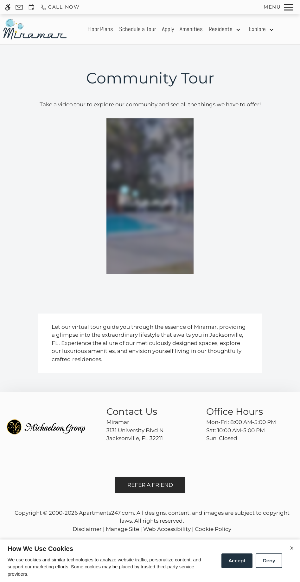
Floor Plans (100, 29)
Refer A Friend (150, 485)
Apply (168, 29)
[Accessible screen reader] (7, 7)
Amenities (191, 29)
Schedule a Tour (137, 29)
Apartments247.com (106, 513)
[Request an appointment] (31, 7)
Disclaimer (87, 529)
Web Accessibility (167, 529)
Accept (237, 561)
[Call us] (60, 7)
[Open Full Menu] (278, 7)
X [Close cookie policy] (292, 548)
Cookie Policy (213, 529)
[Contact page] (19, 7)
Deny (269, 561)
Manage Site (122, 529)
